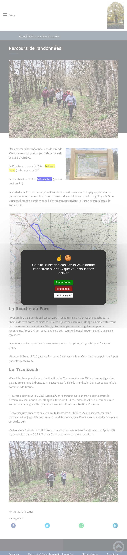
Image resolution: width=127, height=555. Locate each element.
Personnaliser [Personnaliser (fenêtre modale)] (63, 295)
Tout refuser (63, 288)
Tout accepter (63, 282)
